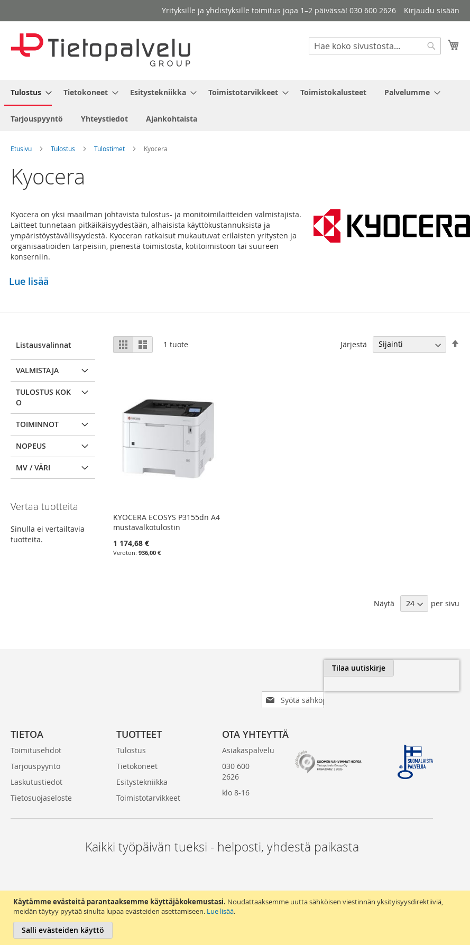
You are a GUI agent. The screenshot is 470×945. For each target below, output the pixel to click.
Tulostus (63, 148)
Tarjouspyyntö (35, 749)
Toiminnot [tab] (37, 424)
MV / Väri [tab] (33, 467)
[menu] (235, 105)
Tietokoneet (137, 749)
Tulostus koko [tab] (43, 397)
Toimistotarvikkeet (148, 781)
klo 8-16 (236, 776)
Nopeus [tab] (31, 446)
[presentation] (341, 692)
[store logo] (100, 50)
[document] (236, 918)
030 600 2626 (236, 754)
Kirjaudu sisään (431, 10)
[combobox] (375, 46)
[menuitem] (28, 93)
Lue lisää (220, 911)
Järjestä (353, 344)
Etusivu (21, 148)
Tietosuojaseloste (41, 781)
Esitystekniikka (142, 765)
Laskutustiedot (36, 765)
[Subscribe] (424, 668)
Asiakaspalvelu (248, 733)
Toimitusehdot (36, 733)
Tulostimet (109, 148)
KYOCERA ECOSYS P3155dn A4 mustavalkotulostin (166, 522)
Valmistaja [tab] (37, 370)
